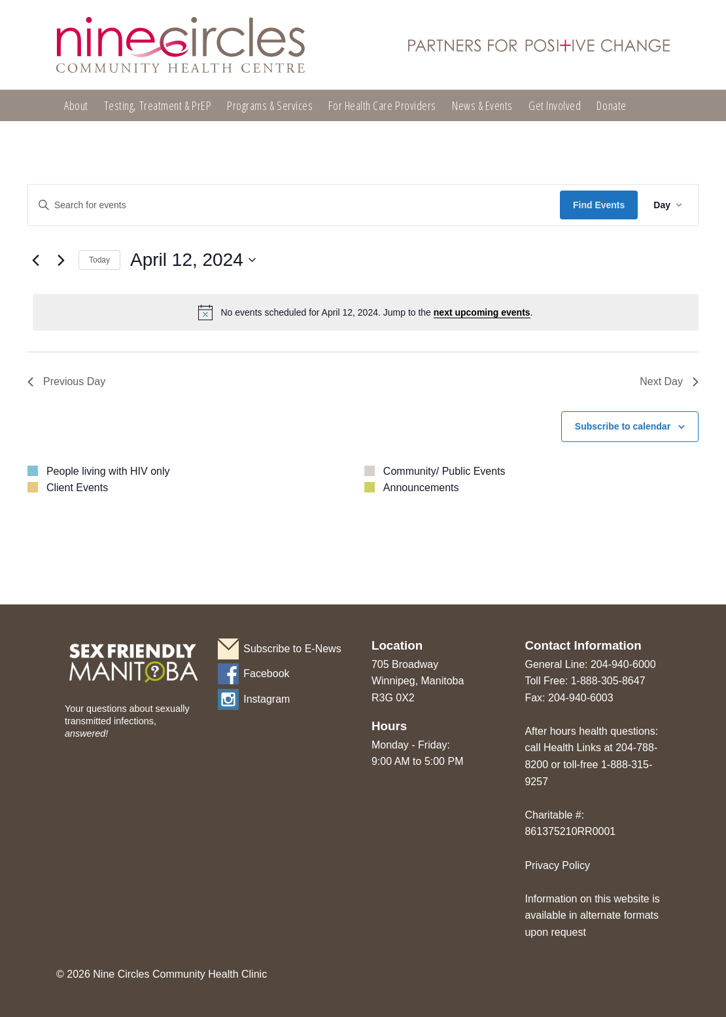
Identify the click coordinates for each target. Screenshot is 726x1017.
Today (99, 260)
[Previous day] (35, 260)
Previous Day (66, 381)
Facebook (266, 673)
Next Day (669, 381)
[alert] (366, 312)
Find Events (599, 205)
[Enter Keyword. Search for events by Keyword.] (294, 205)
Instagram (266, 699)
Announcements (421, 487)
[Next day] (61, 260)
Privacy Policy (557, 865)
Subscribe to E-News (292, 648)
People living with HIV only (108, 471)
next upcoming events (482, 312)
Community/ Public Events (444, 471)
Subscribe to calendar (622, 426)
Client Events (77, 487)
